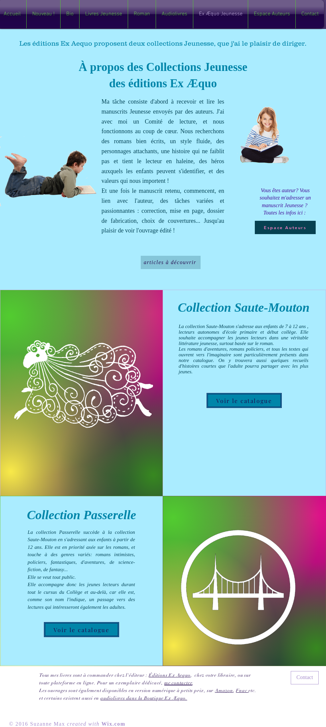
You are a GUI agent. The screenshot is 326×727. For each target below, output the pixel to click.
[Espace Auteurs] (285, 227)
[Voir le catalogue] (244, 400)
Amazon (224, 690)
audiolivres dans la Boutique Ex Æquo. (143, 698)
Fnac (242, 690)
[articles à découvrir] (171, 262)
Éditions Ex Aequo (170, 675)
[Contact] (305, 677)
